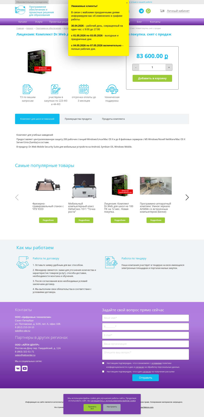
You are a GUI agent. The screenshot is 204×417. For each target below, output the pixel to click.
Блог (139, 21)
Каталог (23, 21)
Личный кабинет (178, 11)
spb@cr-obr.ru (22, 330)
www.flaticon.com (146, 407)
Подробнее (48, 220)
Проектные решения (60, 21)
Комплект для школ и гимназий (37, 118)
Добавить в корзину (152, 78)
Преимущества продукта (78, 118)
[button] (187, 197)
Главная (20, 28)
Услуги (38, 21)
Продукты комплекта (113, 118)
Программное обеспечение (48, 28)
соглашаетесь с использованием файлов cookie (113, 400)
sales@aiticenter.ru (25, 355)
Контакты (155, 21)
